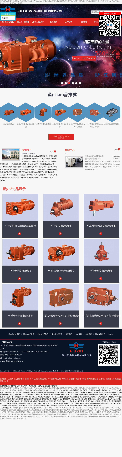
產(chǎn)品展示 (38, 22)
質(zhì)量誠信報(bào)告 (93, 159)
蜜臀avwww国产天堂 (85, 408)
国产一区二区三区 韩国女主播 (15, 419)
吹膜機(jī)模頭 (81, 379)
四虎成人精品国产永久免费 (69, 412)
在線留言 (84, 22)
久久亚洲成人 (40, 408)
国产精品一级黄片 (94, 412)
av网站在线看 (30, 412)
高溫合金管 (4, 381)
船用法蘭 (118, 379)
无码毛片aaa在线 (108, 408)
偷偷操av (16, 408)
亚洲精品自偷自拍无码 (17, 410)
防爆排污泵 (110, 379)
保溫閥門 (72, 379)
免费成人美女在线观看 (33, 410)
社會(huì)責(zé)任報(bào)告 (94, 156)
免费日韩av (84, 412)
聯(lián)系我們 (100, 334)
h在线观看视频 (92, 414)
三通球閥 (102, 379)
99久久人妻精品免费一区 (107, 414)
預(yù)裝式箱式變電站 (39, 379)
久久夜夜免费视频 (58, 414)
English (110, 334)
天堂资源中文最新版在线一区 (12, 414)
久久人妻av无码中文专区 (99, 410)
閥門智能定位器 (92, 379)
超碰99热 (86, 410)
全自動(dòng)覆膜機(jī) (16, 379)
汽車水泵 (65, 379)
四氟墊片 (28, 379)
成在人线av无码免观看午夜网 (51, 416)
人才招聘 (68, 22)
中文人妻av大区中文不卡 (71, 416)
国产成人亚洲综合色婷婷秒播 (75, 414)
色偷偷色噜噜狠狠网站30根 (51, 410)
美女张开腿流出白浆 (44, 414)
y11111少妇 (22, 416)
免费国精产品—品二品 (70, 408)
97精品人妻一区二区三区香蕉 (72, 410)
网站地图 (26, 390)
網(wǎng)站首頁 (8, 22)
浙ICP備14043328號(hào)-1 (74, 371)
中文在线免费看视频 (88, 416)
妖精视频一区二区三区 (53, 408)
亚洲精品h (13, 416)
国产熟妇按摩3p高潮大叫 (16, 412)
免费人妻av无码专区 (33, 416)
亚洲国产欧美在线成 (27, 408)
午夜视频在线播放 (30, 414)
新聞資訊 (53, 22)
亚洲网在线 (98, 408)
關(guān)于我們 (23, 22)
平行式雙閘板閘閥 (54, 379)
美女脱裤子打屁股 (102, 416)
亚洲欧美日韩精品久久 (51, 412)
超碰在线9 (39, 412)
